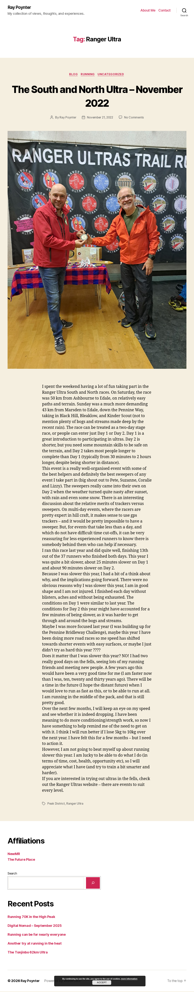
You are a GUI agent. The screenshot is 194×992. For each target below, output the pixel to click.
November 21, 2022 (100, 118)
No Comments (135, 118)
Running (88, 75)
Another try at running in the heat (35, 944)
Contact (164, 10)
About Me (147, 10)
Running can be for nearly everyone (37, 935)
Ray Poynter (20, 7)
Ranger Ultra (75, 804)
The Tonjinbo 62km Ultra (28, 953)
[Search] (93, 883)
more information (129, 979)
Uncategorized (112, 75)
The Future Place (21, 860)
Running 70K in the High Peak (31, 917)
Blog (73, 75)
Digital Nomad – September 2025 (35, 926)
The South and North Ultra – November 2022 (97, 96)
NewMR (14, 854)
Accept (102, 982)
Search (12, 874)
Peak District (56, 804)
